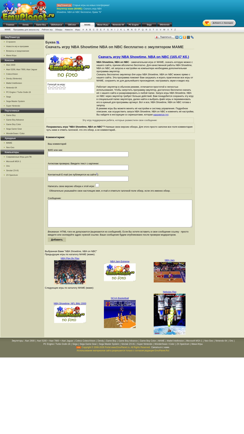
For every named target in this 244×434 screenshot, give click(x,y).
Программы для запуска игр (26, 30)
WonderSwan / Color (15, 133)
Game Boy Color (13, 124)
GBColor (72, 25)
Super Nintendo (13, 106)
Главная (10, 25)
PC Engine (134, 25)
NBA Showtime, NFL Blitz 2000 (70, 309)
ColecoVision (12, 74)
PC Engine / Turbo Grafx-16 (18, 92)
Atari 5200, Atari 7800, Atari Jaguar (21, 69)
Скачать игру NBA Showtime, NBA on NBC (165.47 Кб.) (143, 57)
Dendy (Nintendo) (14, 78)
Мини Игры (102, 25)
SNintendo (165, 25)
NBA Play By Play (70, 263)
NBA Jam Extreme (119, 267)
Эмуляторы (17, 346)
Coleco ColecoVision (85, 346)
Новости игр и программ (17, 46)
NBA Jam (170, 265)
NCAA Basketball (120, 303)
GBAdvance (56, 25)
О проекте (11, 42)
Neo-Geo (10, 147)
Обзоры (58, 30)
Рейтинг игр (47, 30)
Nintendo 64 (118, 25)
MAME (87, 25)
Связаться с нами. (160, 352)
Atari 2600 (10, 65)
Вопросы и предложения (17, 51)
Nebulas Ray (169, 297)
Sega (149, 25)
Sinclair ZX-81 (12, 170)
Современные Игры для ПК (19, 157)
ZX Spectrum (12, 175)
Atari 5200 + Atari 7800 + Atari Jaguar (55, 346)
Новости (69, 30)
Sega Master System (15, 101)
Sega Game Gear (14, 129)
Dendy (26, 25)
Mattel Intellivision (14, 83)
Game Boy (41, 25)
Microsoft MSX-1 (13, 161)
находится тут (160, 114)
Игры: (77, 30)
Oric (8, 166)
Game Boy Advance (15, 120)
